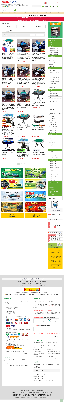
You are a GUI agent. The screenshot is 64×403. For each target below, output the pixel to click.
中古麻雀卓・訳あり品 (53, 182)
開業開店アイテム (52, 187)
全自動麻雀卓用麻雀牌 (54, 81)
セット (51, 85)
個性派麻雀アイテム (53, 189)
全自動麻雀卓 (25, 17)
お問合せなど (36, 20)
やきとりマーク (52, 122)
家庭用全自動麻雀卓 (53, 54)
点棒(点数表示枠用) (54, 95)
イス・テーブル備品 (53, 157)
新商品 (50, 42)
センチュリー (53, 105)
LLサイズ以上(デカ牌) (54, 79)
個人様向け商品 (52, 130)
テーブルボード (52, 155)
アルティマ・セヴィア (54, 99)
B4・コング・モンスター (55, 101)
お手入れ (52, 146)
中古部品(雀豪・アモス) (54, 180)
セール (50, 196)
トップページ (17, 17)
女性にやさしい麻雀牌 (54, 72)
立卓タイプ (51, 58)
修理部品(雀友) (52, 176)
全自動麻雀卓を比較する (26, 283)
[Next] (28, 164)
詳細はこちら (28, 353)
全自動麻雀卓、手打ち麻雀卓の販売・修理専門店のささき (32, 395)
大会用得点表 (52, 142)
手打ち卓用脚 (52, 62)
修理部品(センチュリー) (54, 178)
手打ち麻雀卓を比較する (38, 283)
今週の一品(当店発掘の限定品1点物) (55, 192)
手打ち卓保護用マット (54, 116)
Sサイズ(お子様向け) (54, 74)
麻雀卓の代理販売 (43, 281)
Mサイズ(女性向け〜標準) (55, 76)
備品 (50, 147)
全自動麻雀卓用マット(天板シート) (55, 113)
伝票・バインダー (53, 136)
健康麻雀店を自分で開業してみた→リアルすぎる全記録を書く (56, 265)
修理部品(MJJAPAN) (53, 163)
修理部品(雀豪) (52, 161)
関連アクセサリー (53, 64)
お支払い (33, 390)
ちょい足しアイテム (53, 185)
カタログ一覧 (20, 285)
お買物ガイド (21, 20)
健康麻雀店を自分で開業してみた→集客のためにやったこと (56, 261)
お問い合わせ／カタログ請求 (46, 392)
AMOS (51, 97)
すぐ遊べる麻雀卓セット (54, 44)
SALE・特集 (51, 194)
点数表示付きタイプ (53, 48)
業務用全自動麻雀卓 (53, 52)
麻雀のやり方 (20, 281)
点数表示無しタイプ (53, 50)
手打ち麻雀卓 (32, 17)
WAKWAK (52, 109)
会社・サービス (28, 20)
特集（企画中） (52, 198)
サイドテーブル (52, 153)
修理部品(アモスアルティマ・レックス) (54, 168)
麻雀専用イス (52, 151)
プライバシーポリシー (22, 392)
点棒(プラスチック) (54, 93)
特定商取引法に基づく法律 (33, 392)
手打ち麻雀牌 (52, 70)
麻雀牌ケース (52, 87)
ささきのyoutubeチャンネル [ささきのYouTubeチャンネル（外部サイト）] (31, 281)
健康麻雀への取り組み (43, 285)
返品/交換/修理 (40, 390)
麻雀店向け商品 (52, 132)
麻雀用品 (47, 17)
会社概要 (14, 392)
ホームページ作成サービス (30, 285)
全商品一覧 (52, 40)
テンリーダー (53, 107)
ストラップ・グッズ (53, 126)
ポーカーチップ (52, 124)
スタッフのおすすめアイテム (55, 183)
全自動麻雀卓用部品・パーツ (55, 159)
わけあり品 (51, 66)
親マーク (51, 120)
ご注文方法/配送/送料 (25, 390)
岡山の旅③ (53, 267)
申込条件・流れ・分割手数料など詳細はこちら (21, 365)
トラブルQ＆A (44, 20)
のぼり (50, 138)
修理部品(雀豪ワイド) (54, 165)
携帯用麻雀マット (53, 118)
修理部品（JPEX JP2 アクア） (54, 171)
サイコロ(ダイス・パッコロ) (55, 128)
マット (50, 111)
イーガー (52, 103)
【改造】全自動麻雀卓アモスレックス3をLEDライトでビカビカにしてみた (56, 257)
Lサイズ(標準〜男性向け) (55, 77)
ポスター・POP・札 (53, 140)
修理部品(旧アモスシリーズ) (55, 174)
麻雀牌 (40, 17)
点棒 (50, 91)
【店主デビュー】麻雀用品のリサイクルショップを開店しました (56, 254)
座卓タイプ (51, 60)
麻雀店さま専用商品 (53, 134)
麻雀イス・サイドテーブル (54, 149)
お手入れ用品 (52, 144)
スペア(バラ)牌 (53, 83)
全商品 (3, 30)
